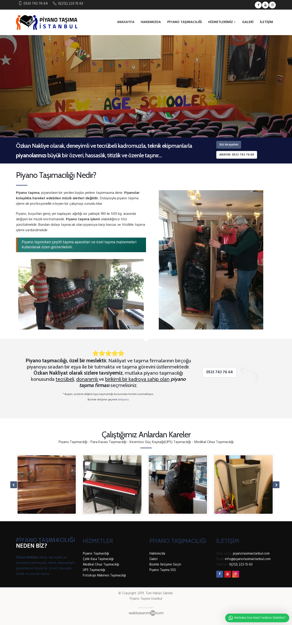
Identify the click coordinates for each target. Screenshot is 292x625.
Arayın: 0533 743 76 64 (236, 154)
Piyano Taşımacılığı (184, 22)
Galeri (247, 22)
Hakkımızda (151, 22)
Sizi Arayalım (228, 144)
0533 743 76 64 (219, 372)
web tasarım (146, 607)
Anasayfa (125, 22)
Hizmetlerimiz (220, 22)
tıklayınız (123, 399)
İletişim (266, 22)
